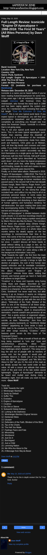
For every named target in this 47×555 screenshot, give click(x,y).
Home (23, 527)
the (8, 474)
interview (14, 101)
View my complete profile (19, 544)
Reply (9, 483)
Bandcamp (6, 88)
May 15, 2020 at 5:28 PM (21, 474)
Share (5, 460)
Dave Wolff (15, 541)
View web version (24, 532)
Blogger (28, 552)
